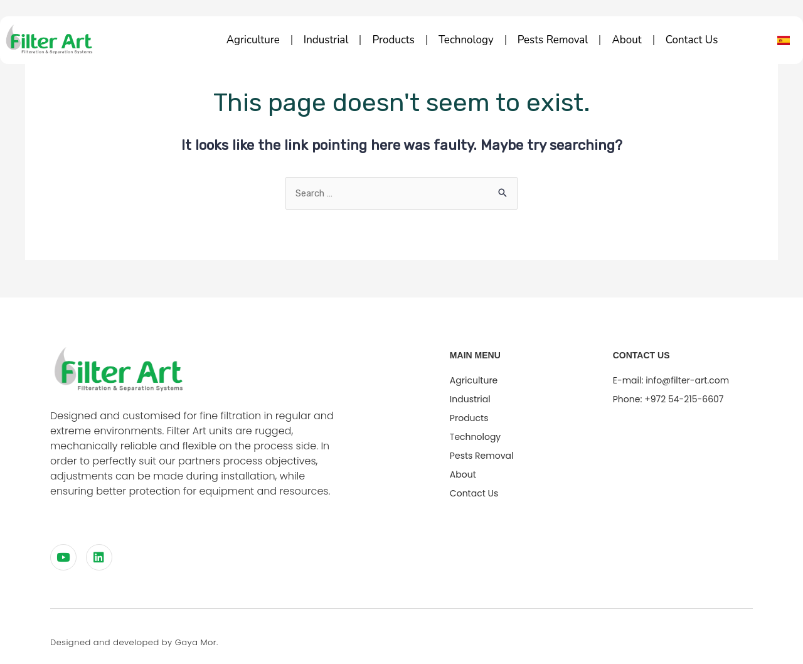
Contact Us (692, 40)
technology (466, 40)
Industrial (326, 40)
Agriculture (253, 40)
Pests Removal (553, 40)
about (626, 40)
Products (393, 40)
